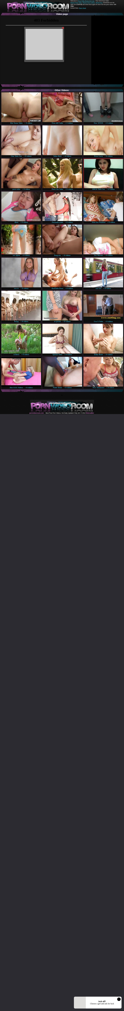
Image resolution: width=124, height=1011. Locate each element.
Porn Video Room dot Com (86, 1)
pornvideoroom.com (36, 413)
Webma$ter (90, 413)
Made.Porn (99, 2)
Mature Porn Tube (76, 2)
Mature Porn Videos (89, 2)
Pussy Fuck (82, 8)
